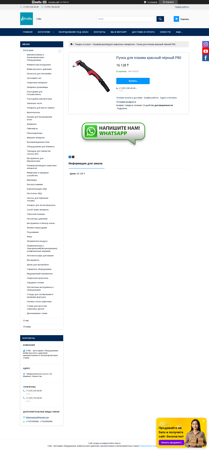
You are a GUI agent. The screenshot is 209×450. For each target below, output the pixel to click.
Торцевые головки (35, 282)
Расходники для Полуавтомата (34, 93)
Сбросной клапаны (36, 214)
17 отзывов (152, 2)
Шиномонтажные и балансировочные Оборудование (35, 57)
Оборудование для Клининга (40, 146)
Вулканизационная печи (38, 142)
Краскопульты (33, 112)
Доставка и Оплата (143, 32)
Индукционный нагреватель (40, 274)
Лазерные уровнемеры (37, 87)
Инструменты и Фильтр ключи (41, 223)
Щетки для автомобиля (38, 265)
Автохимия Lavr (34, 78)
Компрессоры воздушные (39, 65)
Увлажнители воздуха (37, 241)
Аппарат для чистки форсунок (41, 205)
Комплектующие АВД (37, 189)
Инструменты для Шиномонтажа (35, 159)
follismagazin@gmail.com (37, 417)
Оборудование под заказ (73, 32)
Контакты (99, 32)
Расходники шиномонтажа (39, 99)
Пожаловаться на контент (150, 446)
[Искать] (160, 19)
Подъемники (33, 232)
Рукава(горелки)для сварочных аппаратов (114, 44)
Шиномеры (32, 180)
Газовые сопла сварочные (39, 301)
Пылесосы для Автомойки (39, 73)
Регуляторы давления (37, 219)
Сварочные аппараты (37, 82)
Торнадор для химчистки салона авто (39, 152)
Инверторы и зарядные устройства (38, 174)
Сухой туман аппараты (38, 210)
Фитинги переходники (37, 228)
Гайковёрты (32, 128)
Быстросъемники (35, 184)
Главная (27, 32)
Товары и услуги (83, 44)
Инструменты (33, 260)
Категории (44, 32)
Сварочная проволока (37, 278)
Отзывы (27, 326)
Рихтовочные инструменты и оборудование (40, 288)
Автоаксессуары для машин (40, 255)
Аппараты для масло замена (40, 108)
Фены (29, 237)
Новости (165, 32)
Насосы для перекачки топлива (37, 199)
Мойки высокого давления (39, 69)
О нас (26, 320)
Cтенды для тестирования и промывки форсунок (40, 295)
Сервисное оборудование (39, 269)
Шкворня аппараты (36, 137)
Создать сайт (54, 2)
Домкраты (31, 124)
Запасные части (34, 103)
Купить (133, 81)
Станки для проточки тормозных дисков (37, 307)
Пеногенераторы (34, 133)
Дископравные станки (37, 313)
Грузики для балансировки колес (39, 118)
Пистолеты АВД (34, 193)
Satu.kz (118, 443)
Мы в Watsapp (119, 32)
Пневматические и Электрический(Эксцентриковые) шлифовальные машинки (42, 248)
